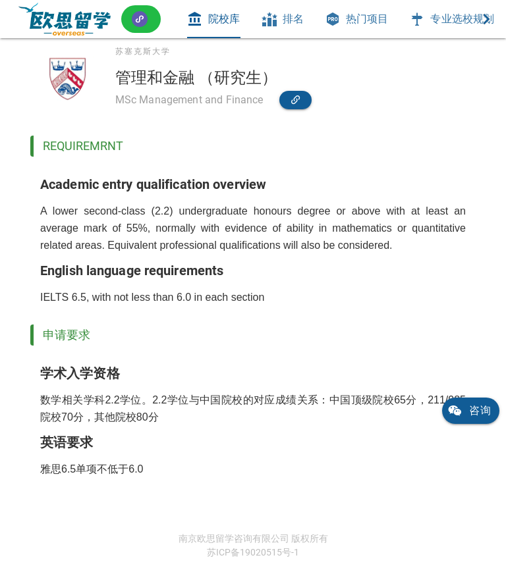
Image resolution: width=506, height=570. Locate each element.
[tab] (213, 19)
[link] (64, 19)
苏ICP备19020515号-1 (253, 552)
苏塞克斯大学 (143, 51)
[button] (141, 18)
